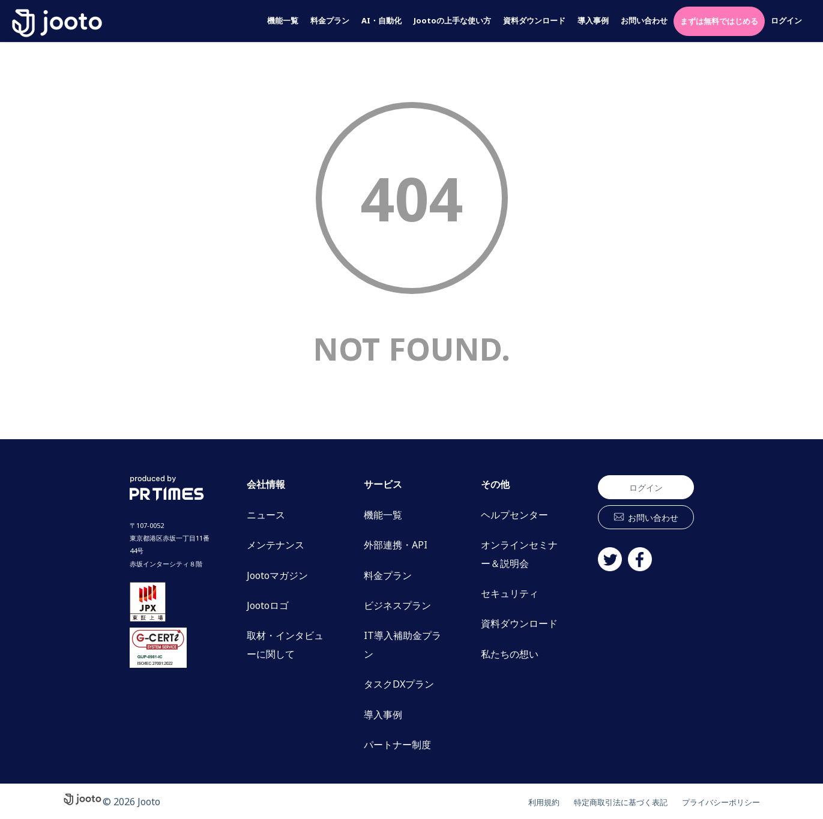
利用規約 (500, 801)
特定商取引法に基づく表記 (592, 801)
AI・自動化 (381, 21)
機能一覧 (282, 21)
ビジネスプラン (397, 605)
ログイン (786, 21)
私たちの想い (509, 654)
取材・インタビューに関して (285, 644)
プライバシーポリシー (712, 801)
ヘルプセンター (514, 514)
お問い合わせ (644, 21)
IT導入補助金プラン (402, 644)
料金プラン (329, 21)
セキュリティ (509, 593)
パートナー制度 (397, 744)
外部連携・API (395, 544)
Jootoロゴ (268, 605)
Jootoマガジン (277, 575)
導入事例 (593, 21)
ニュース (266, 514)
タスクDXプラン (399, 684)
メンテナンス (275, 544)
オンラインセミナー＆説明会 (519, 553)
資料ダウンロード (534, 21)
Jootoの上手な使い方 (452, 21)
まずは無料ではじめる (719, 21)
